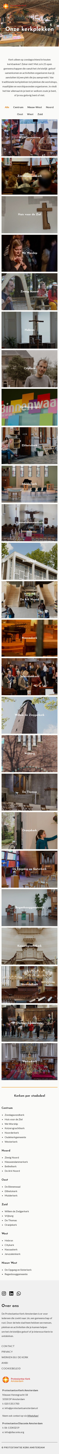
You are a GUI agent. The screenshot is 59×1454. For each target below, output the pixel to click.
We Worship (11, 1123)
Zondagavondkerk (14, 1114)
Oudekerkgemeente (15, 1137)
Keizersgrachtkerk (15, 1128)
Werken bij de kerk (15, 1357)
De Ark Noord (12, 1170)
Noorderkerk (12, 1132)
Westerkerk (11, 1141)
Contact (8, 1346)
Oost (20, 114)
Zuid (40, 114)
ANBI (5, 1362)
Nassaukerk (11, 1249)
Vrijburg (9, 1215)
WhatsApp (32, 1415)
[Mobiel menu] (51, 6)
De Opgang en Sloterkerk (18, 1269)
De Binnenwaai (12, 1186)
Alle (7, 107)
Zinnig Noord (12, 1157)
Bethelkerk (11, 1166)
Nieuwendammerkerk (16, 1161)
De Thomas (11, 1220)
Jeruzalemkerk (12, 1253)
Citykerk (9, 1244)
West (30, 114)
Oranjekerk (11, 1224)
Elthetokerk (11, 1191)
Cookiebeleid (11, 1368)
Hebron (9, 1240)
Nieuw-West (34, 107)
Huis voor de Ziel (14, 1119)
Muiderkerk (11, 1195)
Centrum (18, 107)
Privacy (7, 1351)
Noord (50, 107)
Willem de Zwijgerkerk (17, 1211)
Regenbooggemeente (16, 1274)
